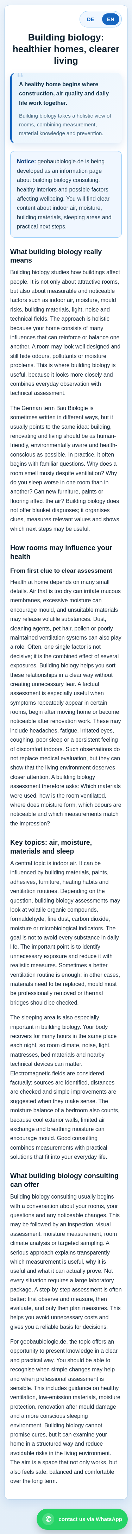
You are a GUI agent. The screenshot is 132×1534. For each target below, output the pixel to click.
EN (110, 19)
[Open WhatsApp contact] (82, 1519)
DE (90, 19)
